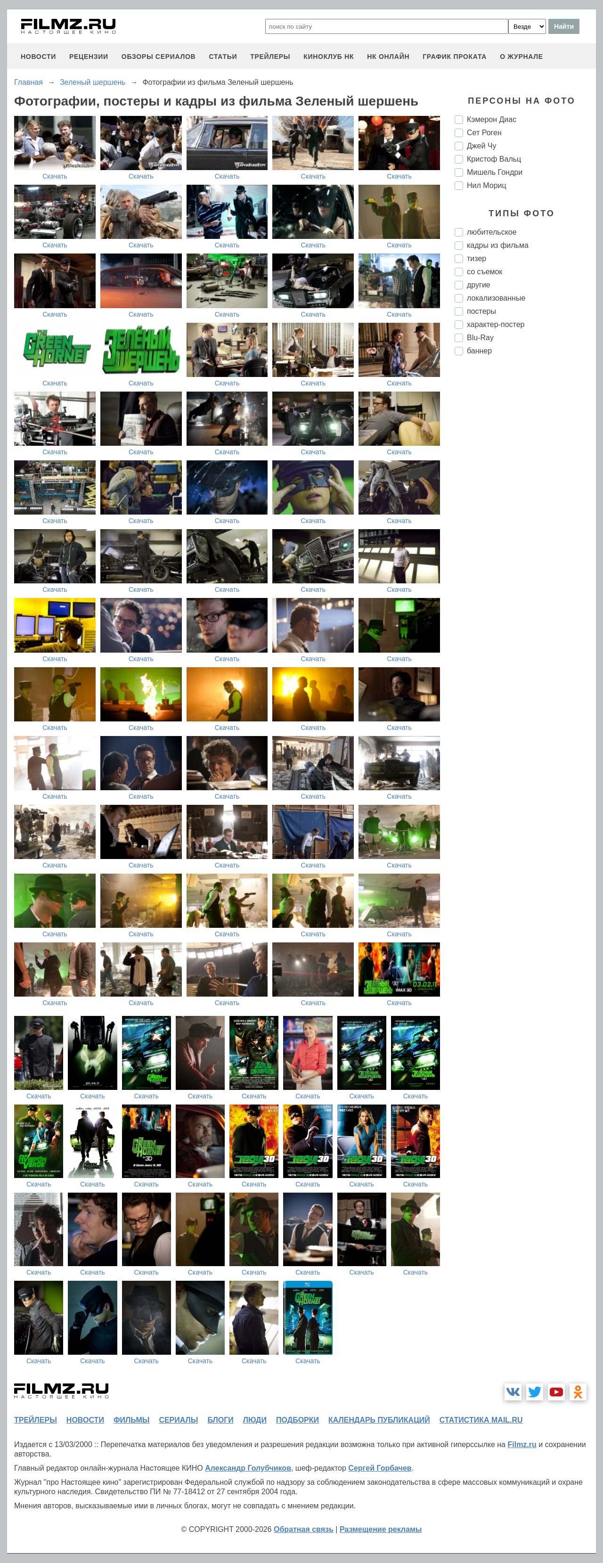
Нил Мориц (486, 185)
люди (255, 1420)
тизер (476, 258)
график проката (455, 56)
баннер (479, 351)
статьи (223, 56)
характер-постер (495, 324)
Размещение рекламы (381, 1529)
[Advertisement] (525, 520)
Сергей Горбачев (379, 1468)
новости (38, 56)
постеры (481, 311)
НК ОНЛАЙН (388, 56)
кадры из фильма (498, 245)
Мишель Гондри (494, 172)
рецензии (88, 56)
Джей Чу (481, 146)
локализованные (496, 298)
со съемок (484, 272)
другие (478, 285)
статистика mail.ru (481, 1420)
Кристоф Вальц (494, 159)
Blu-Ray (480, 338)
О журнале (521, 56)
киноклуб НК (328, 56)
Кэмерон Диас (491, 119)
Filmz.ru (521, 1444)
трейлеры (270, 56)
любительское (492, 232)
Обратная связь (304, 1529)
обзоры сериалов (159, 56)
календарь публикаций (379, 1420)
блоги (220, 1420)
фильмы (131, 1420)
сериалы (178, 1420)
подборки (297, 1420)
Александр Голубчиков (248, 1468)
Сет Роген (484, 133)
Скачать (54, 176)
